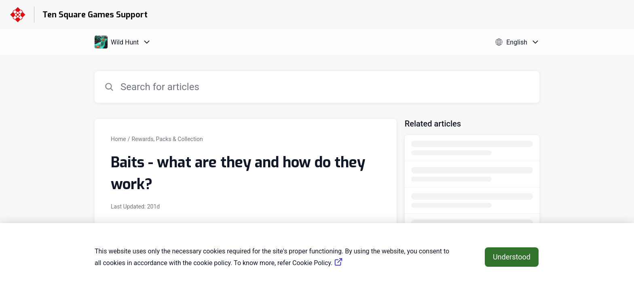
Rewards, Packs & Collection (167, 139)
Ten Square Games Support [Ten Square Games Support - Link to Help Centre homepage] (95, 14)
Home (118, 139)
